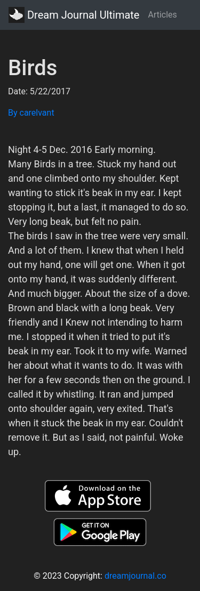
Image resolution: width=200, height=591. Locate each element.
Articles (162, 15)
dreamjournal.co (135, 576)
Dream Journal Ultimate (74, 15)
